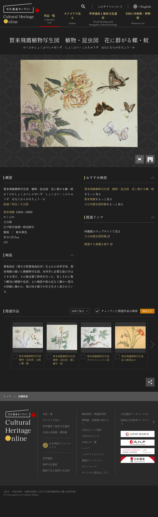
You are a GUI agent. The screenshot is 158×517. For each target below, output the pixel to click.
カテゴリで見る (72, 19)
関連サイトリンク (91, 460)
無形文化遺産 (50, 464)
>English (142, 6)
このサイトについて (110, 6)
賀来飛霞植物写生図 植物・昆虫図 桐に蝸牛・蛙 (65, 359)
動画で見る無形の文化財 (56, 470)
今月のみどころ (90, 436)
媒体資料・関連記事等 (94, 414)
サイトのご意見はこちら (95, 472)
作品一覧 (49, 19)
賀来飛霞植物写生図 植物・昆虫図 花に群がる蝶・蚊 (119, 189)
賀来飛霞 (9, 212)
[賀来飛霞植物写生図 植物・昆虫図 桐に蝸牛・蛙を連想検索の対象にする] (49, 356)
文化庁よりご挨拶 (91, 430)
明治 (14, 204)
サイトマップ (89, 466)
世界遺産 (48, 458)
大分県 (24, 204)
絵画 (6, 204)
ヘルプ (85, 448)
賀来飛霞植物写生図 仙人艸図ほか (133, 358)
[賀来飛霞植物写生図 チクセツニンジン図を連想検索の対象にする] (83, 356)
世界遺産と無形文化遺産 (103, 19)
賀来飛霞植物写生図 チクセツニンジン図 (99, 358)
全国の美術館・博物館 (137, 19)
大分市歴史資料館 (95, 204)
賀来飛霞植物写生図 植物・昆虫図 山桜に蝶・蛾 (31, 359)
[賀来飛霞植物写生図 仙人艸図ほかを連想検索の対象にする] (117, 356)
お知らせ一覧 (89, 442)
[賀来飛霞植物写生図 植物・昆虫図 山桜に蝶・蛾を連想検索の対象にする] (15, 356)
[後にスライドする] (151, 344)
